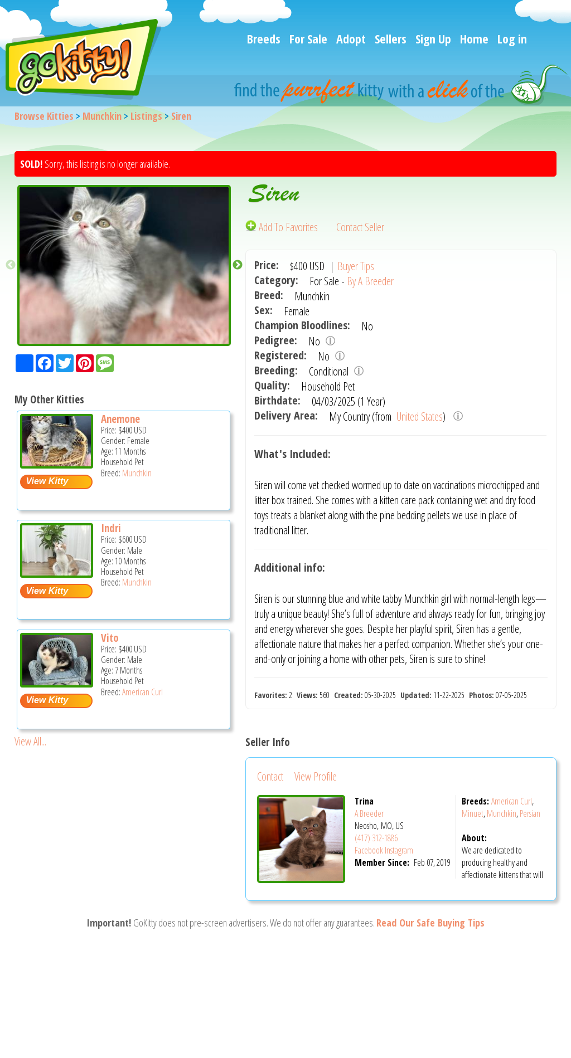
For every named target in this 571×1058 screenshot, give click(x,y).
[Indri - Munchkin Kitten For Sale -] (56, 573)
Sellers (391, 38)
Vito (110, 638)
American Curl (142, 692)
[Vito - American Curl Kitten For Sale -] (56, 683)
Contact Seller (360, 227)
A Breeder (369, 813)
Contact (270, 776)
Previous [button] (10, 265)
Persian (530, 813)
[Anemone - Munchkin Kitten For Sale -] (56, 464)
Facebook (369, 850)
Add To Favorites (282, 227)
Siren (181, 116)
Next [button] (237, 265)
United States (418, 416)
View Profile (315, 776)
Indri (111, 528)
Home (474, 38)
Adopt (351, 38)
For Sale (308, 38)
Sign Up (433, 38)
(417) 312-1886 (376, 838)
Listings (146, 116)
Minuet (472, 813)
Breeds (263, 38)
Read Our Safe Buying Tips (430, 922)
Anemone (120, 419)
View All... (30, 741)
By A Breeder (370, 281)
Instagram (399, 850)
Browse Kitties (44, 116)
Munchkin (102, 116)
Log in (512, 38)
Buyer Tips (355, 266)
